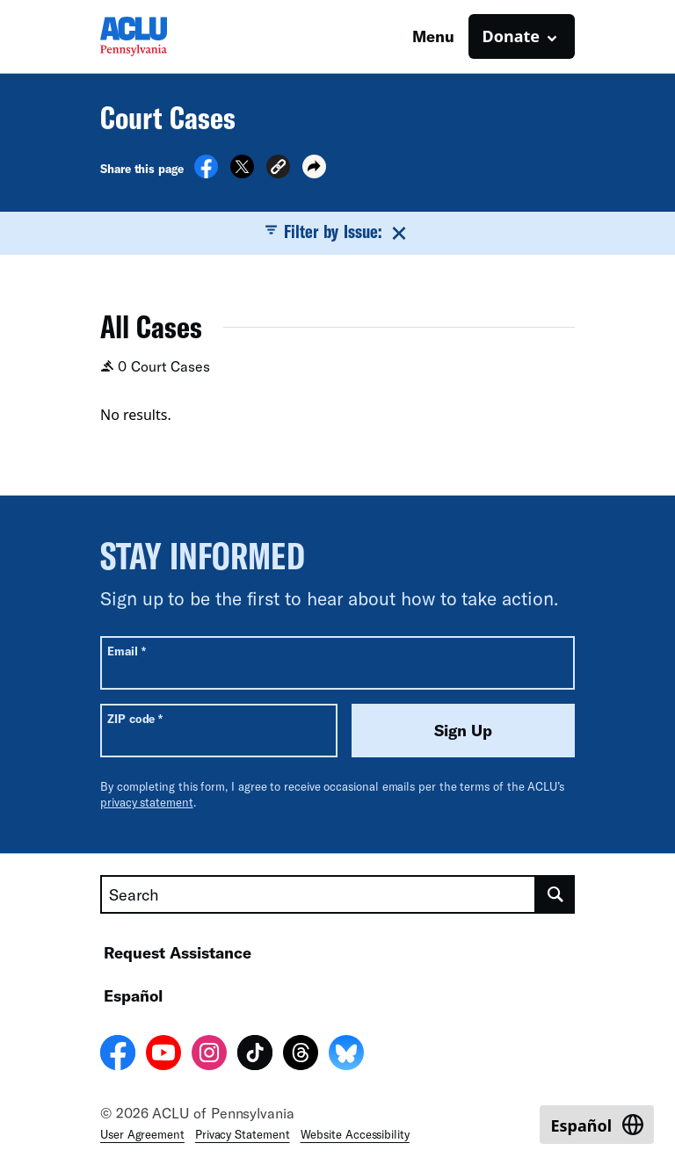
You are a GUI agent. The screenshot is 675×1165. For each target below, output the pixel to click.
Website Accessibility (355, 1134)
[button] (278, 169)
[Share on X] (242, 173)
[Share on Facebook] (206, 173)
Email (126, 650)
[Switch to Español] (597, 1124)
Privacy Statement (242, 1134)
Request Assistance (177, 952)
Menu (433, 36)
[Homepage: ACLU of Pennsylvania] (161, 36)
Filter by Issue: (337, 232)
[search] (555, 894)
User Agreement (142, 1134)
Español (133, 995)
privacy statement (146, 802)
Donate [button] (511, 36)
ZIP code (135, 718)
